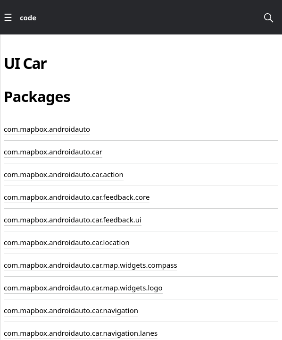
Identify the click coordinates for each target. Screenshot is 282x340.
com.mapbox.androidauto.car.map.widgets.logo (83, 287)
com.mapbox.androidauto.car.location (67, 242)
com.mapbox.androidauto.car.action (64, 174)
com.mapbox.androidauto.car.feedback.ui (72, 219)
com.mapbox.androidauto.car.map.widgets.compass (90, 265)
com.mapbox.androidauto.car (53, 151)
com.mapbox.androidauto (47, 129)
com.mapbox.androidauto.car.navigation (71, 310)
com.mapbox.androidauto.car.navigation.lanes (81, 333)
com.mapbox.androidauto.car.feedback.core (76, 197)
